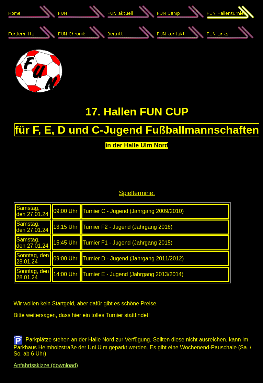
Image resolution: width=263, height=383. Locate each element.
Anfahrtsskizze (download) (46, 365)
